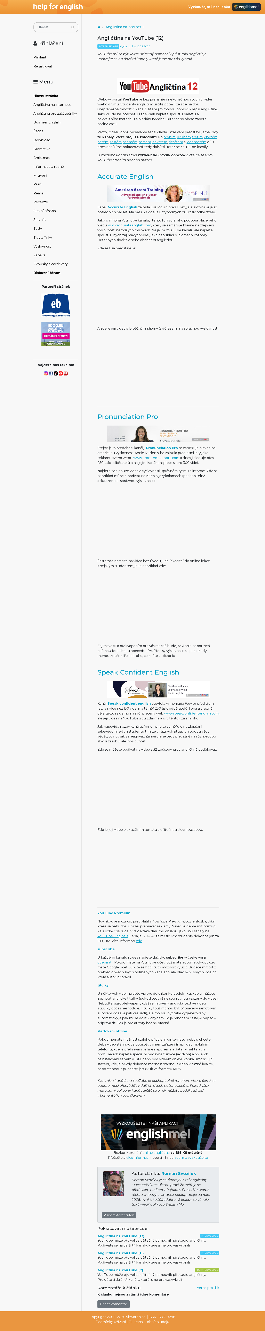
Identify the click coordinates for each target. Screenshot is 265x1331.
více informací (138, 1158)
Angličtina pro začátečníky (55, 113)
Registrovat (42, 66)
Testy (37, 229)
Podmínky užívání (111, 1322)
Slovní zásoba (44, 211)
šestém (116, 142)
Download (41, 140)
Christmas (41, 158)
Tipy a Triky (42, 238)
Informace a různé (48, 167)
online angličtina (156, 1153)
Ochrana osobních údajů (149, 1322)
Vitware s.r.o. (136, 1317)
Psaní (37, 184)
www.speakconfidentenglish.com (191, 713)
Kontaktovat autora (119, 1215)
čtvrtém (210, 137)
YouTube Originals (112, 936)
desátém (176, 142)
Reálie (38, 193)
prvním (169, 137)
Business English (47, 122)
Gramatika (41, 149)
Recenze (40, 202)
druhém (184, 137)
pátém (102, 142)
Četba (38, 131)
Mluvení (40, 175)
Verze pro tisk (208, 1288)
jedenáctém (196, 142)
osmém (145, 142)
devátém (159, 142)
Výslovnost (42, 246)
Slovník (39, 220)
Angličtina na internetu (52, 105)
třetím (197, 137)
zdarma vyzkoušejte (191, 1158)
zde (139, 941)
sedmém (130, 142)
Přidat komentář (113, 1304)
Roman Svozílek (178, 1173)
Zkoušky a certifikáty (50, 264)
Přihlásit (39, 57)
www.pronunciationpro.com (156, 458)
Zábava (39, 255)
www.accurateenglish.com (129, 225)
